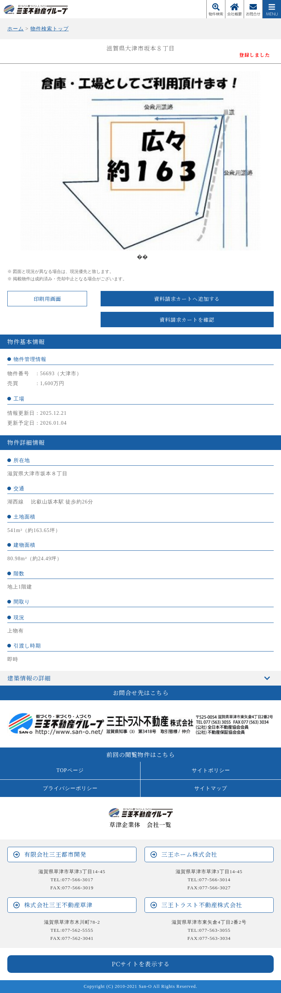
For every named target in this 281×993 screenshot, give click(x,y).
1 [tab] (140, 256)
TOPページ (69, 770)
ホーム (15, 29)
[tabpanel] (140, 161)
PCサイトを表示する (141, 963)
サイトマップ (210, 788)
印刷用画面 (47, 298)
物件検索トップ (49, 29)
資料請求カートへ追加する (187, 298)
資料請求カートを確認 (187, 319)
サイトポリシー (211, 770)
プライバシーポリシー (70, 788)
